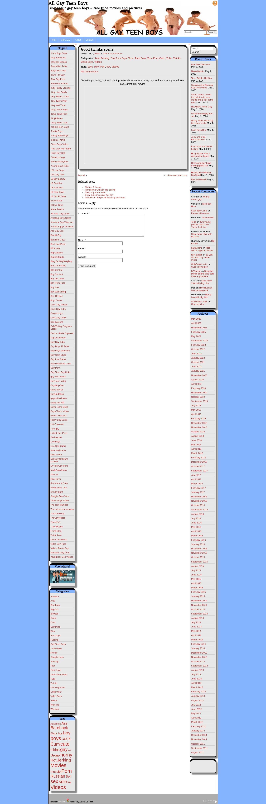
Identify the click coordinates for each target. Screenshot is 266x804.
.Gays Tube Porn (59, 114)
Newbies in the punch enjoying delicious (105, 197)
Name (82, 244)
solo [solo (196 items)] (63, 781)
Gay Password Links (61, 363)
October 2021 (198, 362)
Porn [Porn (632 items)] (66, 771)
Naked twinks (198, 71)
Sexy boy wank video (95, 192)
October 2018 (198, 431)
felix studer (196, 254)
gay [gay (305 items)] (64, 749)
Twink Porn (56, 535)
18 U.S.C (65, 40)
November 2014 (199, 605)
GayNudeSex (57, 394)
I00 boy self (56, 437)
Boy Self (55, 287)
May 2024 (196, 336)
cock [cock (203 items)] (66, 738)
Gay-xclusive (57, 389)
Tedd (193, 222)
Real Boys (56, 479)
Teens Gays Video (60, 500)
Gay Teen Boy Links (60, 372)
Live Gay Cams (58, 446)
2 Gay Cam (56, 200)
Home (54, 40)
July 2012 (196, 704)
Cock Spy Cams (199, 210)
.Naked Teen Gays (60, 127)
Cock (53, 622)
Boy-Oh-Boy (57, 296)
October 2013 (198, 661)
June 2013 (196, 678)
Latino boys (56, 648)
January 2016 (198, 544)
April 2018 (196, 449)
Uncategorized (58, 687)
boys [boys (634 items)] (56, 738)
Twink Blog (56, 531)
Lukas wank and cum (176, 175)
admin (97, 53)
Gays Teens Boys (59, 407)
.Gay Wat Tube (58, 105)
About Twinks (57, 209)
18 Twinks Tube (58, 196)
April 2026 (196, 323)
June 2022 (196, 353)
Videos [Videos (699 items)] (58, 787)
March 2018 (197, 453)
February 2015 (198, 592)
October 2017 (198, 466)
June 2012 (196, 709)
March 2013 (197, 687)
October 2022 (198, 349)
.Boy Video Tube (59, 66)
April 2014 (196, 635)
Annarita (61, 802)
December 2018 (199, 423)
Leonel (81, 175)
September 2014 (199, 613)
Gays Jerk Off (57, 402)
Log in (207, 3)
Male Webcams (58, 450)
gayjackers (196, 248)
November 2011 (199, 739)
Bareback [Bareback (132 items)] (59, 727)
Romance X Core (59, 483)
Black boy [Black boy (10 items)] (57, 733)
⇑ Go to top (209, 801)
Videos (54, 700)
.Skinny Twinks (58, 140)
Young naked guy (200, 198)
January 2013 (198, 696)
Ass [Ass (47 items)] (64, 723)
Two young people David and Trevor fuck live (201, 224)
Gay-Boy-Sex (57, 385)
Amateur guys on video (62, 226)
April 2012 (196, 717)
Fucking (55, 640)
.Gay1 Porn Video (59, 109)
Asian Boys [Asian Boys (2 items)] (56, 724)
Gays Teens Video (60, 411)
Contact (89, 40)
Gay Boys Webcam (60, 350)
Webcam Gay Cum (60, 552)
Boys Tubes (56, 300)
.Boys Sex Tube (58, 70)
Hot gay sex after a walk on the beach (200, 154)
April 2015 (196, 583)
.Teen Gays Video (59, 144)
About (78, 40)
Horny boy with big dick (201, 296)
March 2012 (197, 722)
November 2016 (199, 501)
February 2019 (198, 418)
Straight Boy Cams (60, 496)
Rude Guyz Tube (59, 487)
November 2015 (199, 553)
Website (82, 261)
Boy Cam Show (58, 265)
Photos (54, 652)
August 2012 (197, 700)
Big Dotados (57, 252)
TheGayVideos (58, 518)
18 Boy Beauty (58, 179)
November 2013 (199, 657)
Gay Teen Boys (58, 644)
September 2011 (199, 748)
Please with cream (200, 213)
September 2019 (199, 401)
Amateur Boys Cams (61, 218)
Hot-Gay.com (57, 424)
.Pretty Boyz (57, 131)
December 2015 (199, 548)
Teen (53, 665)
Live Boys (55, 441)
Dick (53, 631)
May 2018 (196, 444)
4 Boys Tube (57, 205)
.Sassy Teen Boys (59, 135)
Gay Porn (55, 368)
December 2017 (199, 462)
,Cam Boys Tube (59, 53)
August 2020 (197, 379)
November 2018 (199, 427)
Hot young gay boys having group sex (201, 164)
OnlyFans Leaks (199, 264)
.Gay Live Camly (59, 92)
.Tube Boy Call (58, 153)
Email (81, 252)
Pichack (55, 474)
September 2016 (199, 509)
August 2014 (197, 618)
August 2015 (197, 566)
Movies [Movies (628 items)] (58, 765)
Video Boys (56, 696)
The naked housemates (62, 509)
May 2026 (196, 319)
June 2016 (196, 522)
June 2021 (196, 366)
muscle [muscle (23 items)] (56, 771)
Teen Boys (56, 670)
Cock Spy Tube (58, 309)
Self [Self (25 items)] (68, 776)
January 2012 (198, 730)
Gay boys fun (198, 304)
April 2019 (196, 414)
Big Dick (55, 609)
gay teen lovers (58, 376)
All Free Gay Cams (60, 213)
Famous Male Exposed (62, 333)
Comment (83, 213)
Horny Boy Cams (59, 420)
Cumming (55, 627)
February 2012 (198, 726)
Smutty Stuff (57, 492)
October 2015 (198, 557)
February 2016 (198, 540)
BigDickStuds (57, 257)
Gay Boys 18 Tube (60, 346)
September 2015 (199, 561)
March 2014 (197, 639)
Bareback (55, 605)
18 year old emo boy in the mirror (202, 257)
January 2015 (198, 596)
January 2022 (198, 358)
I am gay (55, 428)
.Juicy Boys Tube (59, 122)
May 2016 (196, 527)
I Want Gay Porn (59, 433)
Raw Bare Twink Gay (201, 106)
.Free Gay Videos (59, 83)
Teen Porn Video (59, 674)
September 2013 (199, 665)
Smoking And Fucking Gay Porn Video (202, 86)
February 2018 (198, 457)
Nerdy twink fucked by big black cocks (202, 121)
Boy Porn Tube (58, 283)
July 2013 (196, 674)
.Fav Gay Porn (58, 79)
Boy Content (57, 274)
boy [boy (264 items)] (66, 732)
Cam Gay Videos (59, 304)
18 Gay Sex (56, 183)
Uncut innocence (59, 539)
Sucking (55, 661)
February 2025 (198, 332)
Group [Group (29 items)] (55, 755)
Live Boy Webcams (200, 64)
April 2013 (196, 683)
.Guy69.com (57, 118)
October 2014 (198, 609)
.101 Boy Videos (59, 62)
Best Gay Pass (58, 244)
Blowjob (55, 613)
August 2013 (197, 670)
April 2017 (196, 479)
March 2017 (197, 483)
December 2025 (199, 327)
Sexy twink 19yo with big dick (201, 282)
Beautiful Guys (58, 239)
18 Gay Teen (57, 187)
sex (108, 66)
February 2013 (198, 691)
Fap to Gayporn (58, 337)
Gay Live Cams (58, 359)
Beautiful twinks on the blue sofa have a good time (202, 274)
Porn (102, 66)
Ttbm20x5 (56, 522)
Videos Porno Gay (60, 548)
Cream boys (57, 313)
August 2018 (197, 436)
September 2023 (199, 340)
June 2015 (196, 574)
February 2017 (198, 488)
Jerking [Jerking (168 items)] (64, 760)
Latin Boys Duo (198, 130)
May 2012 (196, 713)
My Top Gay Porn (59, 466)
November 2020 (199, 375)
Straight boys (57, 657)
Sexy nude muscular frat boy (99, 195)
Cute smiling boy (199, 267)
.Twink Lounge (58, 157)
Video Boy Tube (58, 544)
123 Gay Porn (57, 174)
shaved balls (207, 217)
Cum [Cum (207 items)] (55, 744)
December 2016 (199, 496)
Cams (53, 618)
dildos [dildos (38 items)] (55, 750)
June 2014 (196, 626)
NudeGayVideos (59, 470)
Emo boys (56, 635)
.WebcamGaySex (59, 161)
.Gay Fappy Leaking (61, 88)
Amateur (55, 596)
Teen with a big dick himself (202, 249)
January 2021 (198, 371)
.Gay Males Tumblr (60, 96)
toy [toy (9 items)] (69, 782)
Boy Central (56, 270)
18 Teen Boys (57, 192)
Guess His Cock (59, 415)
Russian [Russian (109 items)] (58, 776)
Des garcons (57, 322)
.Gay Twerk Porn (59, 101)
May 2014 (196, 631)
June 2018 (196, 440)
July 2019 (196, 405)
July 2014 (196, 622)
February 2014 (198, 644)
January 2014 (198, 648)
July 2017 (196, 475)
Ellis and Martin (199, 179)
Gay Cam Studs (58, 355)
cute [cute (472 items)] (65, 744)
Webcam (55, 709)
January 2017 (198, 492)
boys (90, 66)
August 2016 (197, 514)
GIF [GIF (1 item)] (69, 750)
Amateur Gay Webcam (62, 222)
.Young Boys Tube (60, 166)
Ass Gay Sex (57, 231)
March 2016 (197, 535)
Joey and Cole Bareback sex (198, 138)
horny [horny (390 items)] (66, 755)
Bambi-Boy (56, 235)
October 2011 (198, 743)
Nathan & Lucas (93, 187)
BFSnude (55, 248)
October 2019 (198, 397)
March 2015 (197, 587)
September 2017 (199, 470)
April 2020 (196, 384)
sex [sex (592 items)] (54, 781)
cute (96, 66)
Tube (53, 679)
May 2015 (196, 579)
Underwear (56, 692)
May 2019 (196, 410)
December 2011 (199, 735)
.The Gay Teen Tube (61, 148)
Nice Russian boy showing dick (201, 289)
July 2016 (196, 518)
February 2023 (198, 345)
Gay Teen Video (58, 381)
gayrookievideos (59, 398)
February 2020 (198, 388)
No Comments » (89, 71)
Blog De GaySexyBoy (61, 261)
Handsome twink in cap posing (100, 189)
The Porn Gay (58, 513)
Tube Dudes (57, 526)
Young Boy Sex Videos (62, 557)
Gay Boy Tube (58, 342)
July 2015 (196, 570)
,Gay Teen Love (58, 57)
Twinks (54, 683)
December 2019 (199, 392)
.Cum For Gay (58, 75)
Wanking (55, 704)
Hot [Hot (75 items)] (54, 760)
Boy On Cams (58, 278)
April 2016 (196, 531)
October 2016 (198, 505)
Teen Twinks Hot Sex (201, 78)
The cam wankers (59, 505)
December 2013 (199, 652)
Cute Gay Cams (58, 317)
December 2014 (199, 600)
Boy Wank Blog (58, 291)
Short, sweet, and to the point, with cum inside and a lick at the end (202, 98)
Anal (53, 600)
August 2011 (197, 752)
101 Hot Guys (57, 170)
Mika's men (56, 454)
